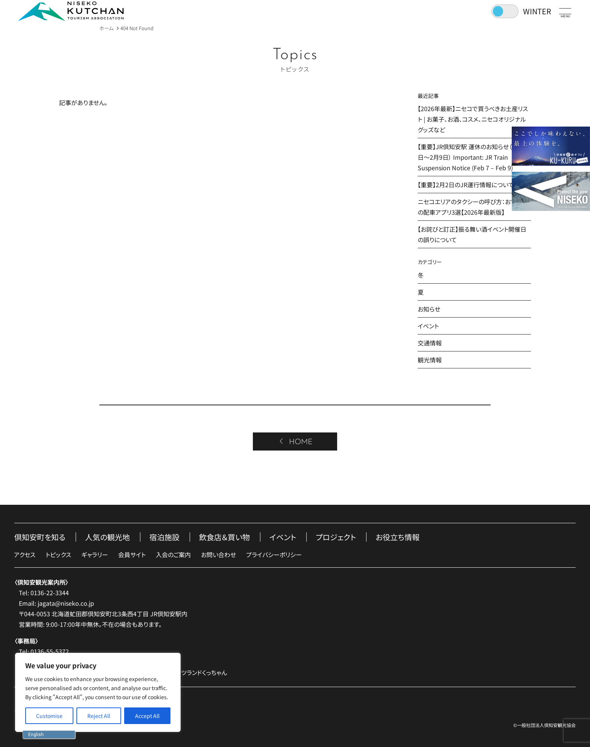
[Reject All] (98, 715)
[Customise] (49, 715)
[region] (98, 692)
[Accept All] (147, 715)
